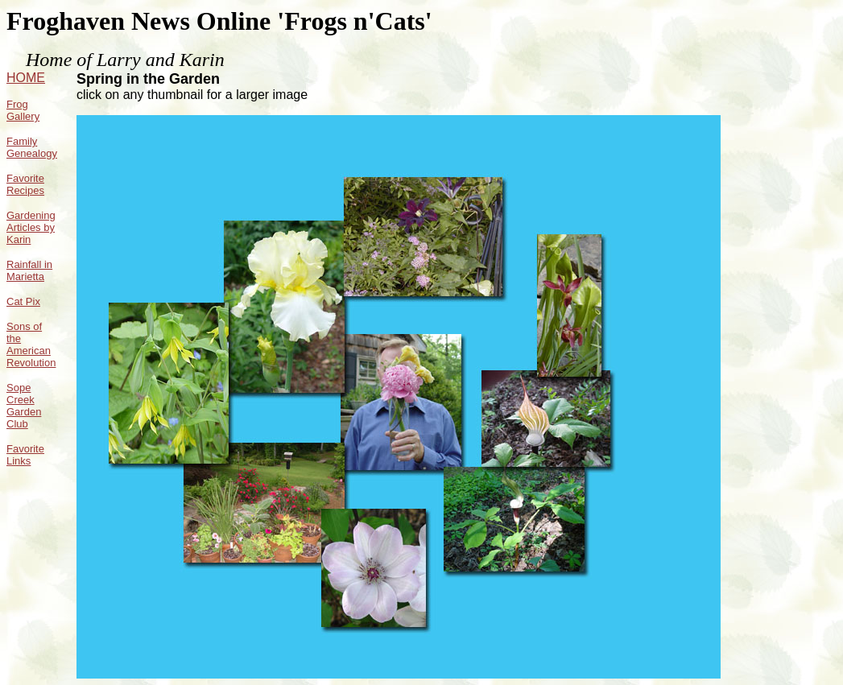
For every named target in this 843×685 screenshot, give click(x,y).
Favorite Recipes (25, 184)
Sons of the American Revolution (31, 344)
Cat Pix (23, 301)
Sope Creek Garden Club (23, 406)
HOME (25, 78)
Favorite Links (25, 455)
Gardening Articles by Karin (31, 227)
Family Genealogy (31, 147)
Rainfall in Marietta (29, 270)
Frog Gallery (22, 110)
